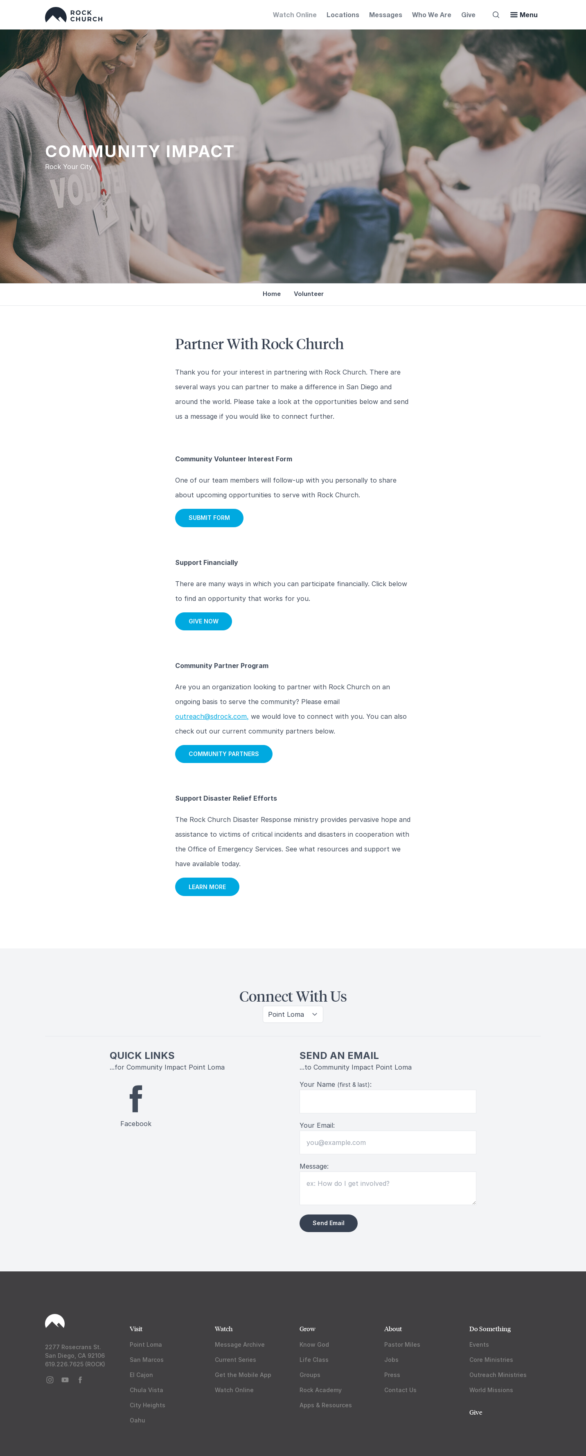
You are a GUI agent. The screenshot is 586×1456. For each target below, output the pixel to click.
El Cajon (141, 1374)
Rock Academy (321, 1389)
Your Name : (336, 1084)
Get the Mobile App (243, 1374)
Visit (136, 1328)
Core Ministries (491, 1359)
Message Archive (240, 1344)
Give (468, 14)
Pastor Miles (402, 1344)
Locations (343, 14)
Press (392, 1374)
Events (479, 1344)
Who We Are (431, 14)
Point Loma (146, 1344)
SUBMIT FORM (209, 517)
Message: (314, 1166)
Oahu (137, 1420)
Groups (310, 1374)
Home (272, 294)
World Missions (491, 1389)
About (393, 1328)
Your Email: (317, 1125)
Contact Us (400, 1389)
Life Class (314, 1359)
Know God (314, 1344)
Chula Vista (146, 1389)
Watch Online (295, 14)
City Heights (147, 1405)
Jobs (391, 1359)
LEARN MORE (207, 886)
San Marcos (147, 1359)
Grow (308, 1328)
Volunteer (309, 294)
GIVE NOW (204, 621)
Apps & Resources (326, 1405)
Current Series (235, 1359)
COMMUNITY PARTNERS (224, 753)
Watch (224, 1328)
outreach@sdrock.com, (212, 716)
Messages (385, 14)
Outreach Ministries (498, 1374)
